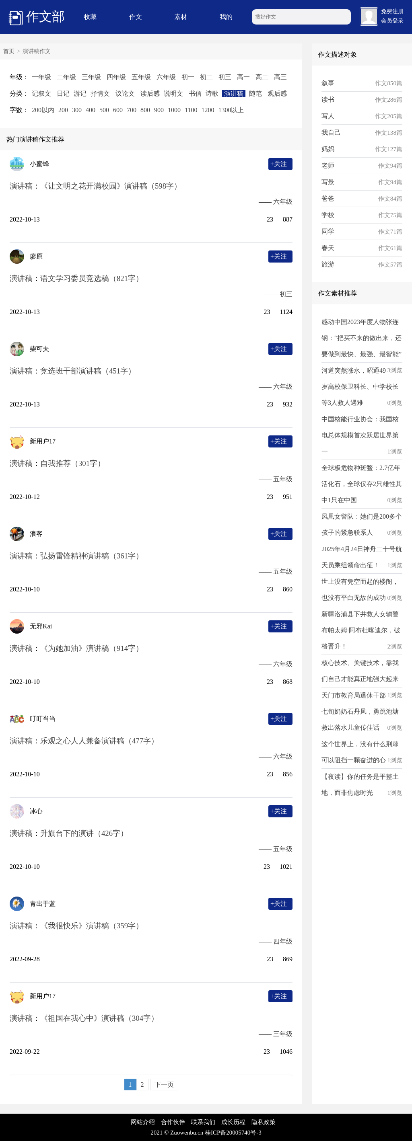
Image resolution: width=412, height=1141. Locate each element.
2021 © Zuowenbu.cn (176, 1132)
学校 (327, 214)
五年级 (141, 77)
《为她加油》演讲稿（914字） (91, 648)
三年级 (91, 77)
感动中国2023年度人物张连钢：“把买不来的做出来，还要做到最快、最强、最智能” (361, 337)
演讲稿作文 (37, 51)
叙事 (327, 83)
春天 (327, 247)
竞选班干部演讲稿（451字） (88, 371)
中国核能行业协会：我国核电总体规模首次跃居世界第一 (360, 435)
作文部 (36, 17)
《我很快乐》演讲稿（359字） (91, 925)
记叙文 (41, 93)
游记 (80, 93)
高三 (280, 77)
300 (77, 110)
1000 (174, 110)
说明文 (173, 93)
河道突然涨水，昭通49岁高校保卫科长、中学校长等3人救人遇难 (360, 386)
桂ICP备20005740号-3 (233, 1132)
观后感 (277, 93)
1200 (207, 110)
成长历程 (233, 1122)
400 (90, 110)
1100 (191, 110)
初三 (224, 77)
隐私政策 (263, 1122)
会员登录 (392, 21)
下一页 (164, 1084)
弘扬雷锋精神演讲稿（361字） (91, 556)
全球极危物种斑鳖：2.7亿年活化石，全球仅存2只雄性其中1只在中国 (361, 483)
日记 (63, 93)
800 (145, 110)
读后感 (150, 93)
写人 (327, 116)
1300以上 (231, 110)
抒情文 (100, 93)
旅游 (327, 264)
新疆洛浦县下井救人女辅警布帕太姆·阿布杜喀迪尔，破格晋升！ (360, 630)
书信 (195, 93)
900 (159, 110)
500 (104, 110)
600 (118, 110)
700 (131, 110)
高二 (261, 77)
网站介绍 (143, 1122)
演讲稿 (233, 93)
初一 (187, 77)
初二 (206, 77)
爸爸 (327, 198)
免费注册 (392, 11)
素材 (180, 16)
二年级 (66, 77)
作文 (135, 16)
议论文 (125, 93)
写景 (327, 182)
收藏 (90, 16)
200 (63, 110)
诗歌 (212, 93)
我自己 (331, 132)
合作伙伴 (173, 1122)
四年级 (116, 77)
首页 (8, 51)
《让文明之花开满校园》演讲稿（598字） (110, 186)
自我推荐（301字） (72, 463)
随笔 (255, 93)
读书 (327, 99)
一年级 (41, 77)
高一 (243, 77)
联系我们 (203, 1122)
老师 (327, 165)
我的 (226, 16)
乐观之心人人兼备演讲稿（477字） (99, 741)
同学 (327, 231)
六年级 (166, 77)
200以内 (43, 110)
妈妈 (327, 149)
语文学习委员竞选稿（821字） (91, 278)
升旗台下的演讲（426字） (84, 833)
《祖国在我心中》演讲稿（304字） (99, 1018)
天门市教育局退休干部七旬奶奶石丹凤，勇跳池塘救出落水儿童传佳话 (360, 711)
